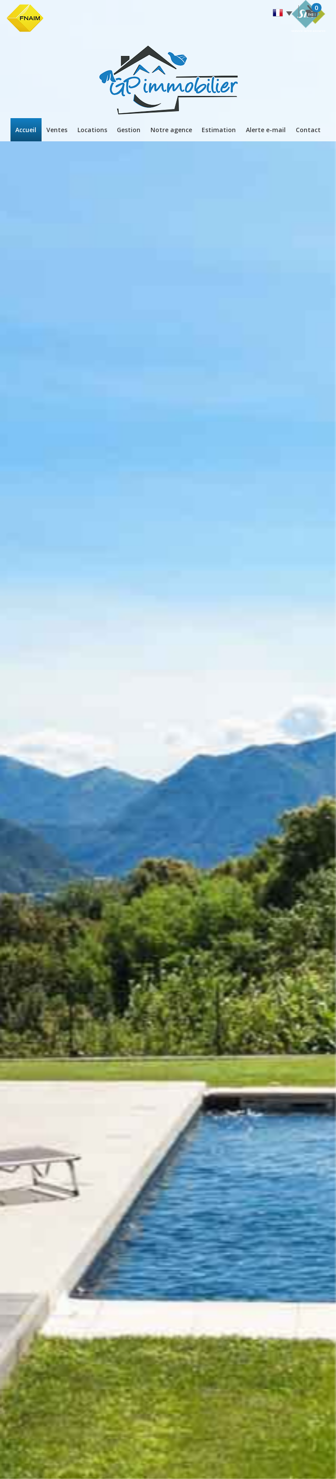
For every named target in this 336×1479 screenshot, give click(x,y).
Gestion (128, 130)
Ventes (56, 130)
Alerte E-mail (266, 130)
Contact (308, 130)
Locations (92, 130)
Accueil (25, 130)
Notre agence (171, 130)
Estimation (219, 130)
